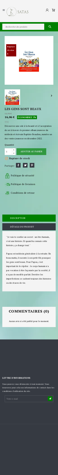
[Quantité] (8, 151)
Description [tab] (18, 218)
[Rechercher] (29, 27)
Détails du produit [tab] (22, 226)
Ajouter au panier (31, 151)
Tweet (25, 165)
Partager (18, 165)
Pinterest (32, 165)
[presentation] (28, 410)
